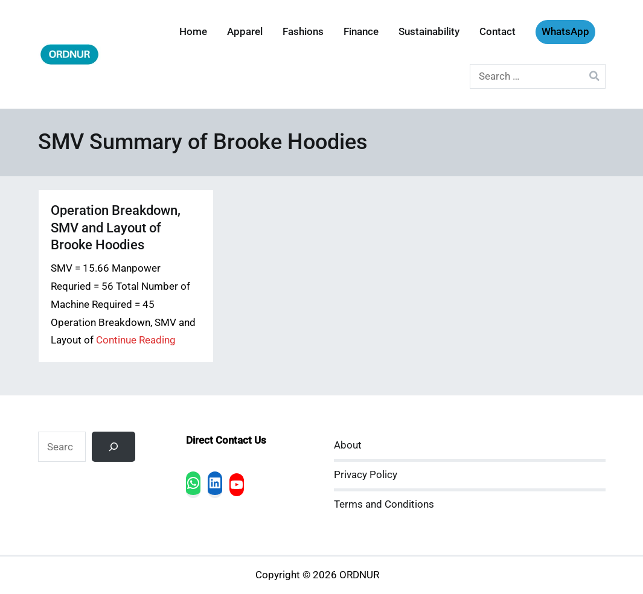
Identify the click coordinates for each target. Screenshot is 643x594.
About (348, 445)
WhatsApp (565, 31)
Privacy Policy (365, 475)
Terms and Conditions (384, 504)
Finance (361, 31)
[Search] (113, 447)
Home (193, 31)
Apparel (245, 31)
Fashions (303, 31)
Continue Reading (136, 340)
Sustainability (428, 31)
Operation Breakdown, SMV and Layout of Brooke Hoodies (116, 227)
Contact (497, 31)
